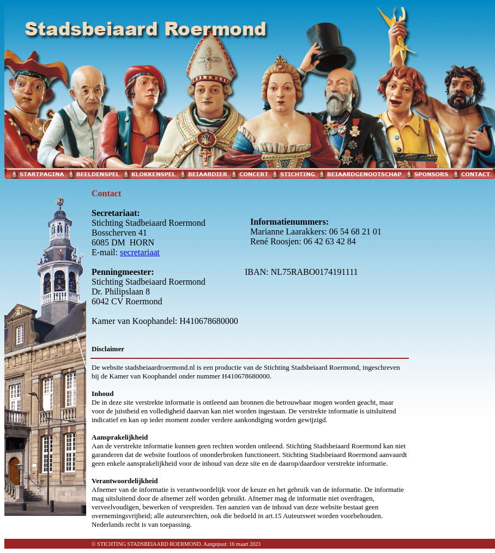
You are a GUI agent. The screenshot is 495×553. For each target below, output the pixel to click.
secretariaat (140, 252)
